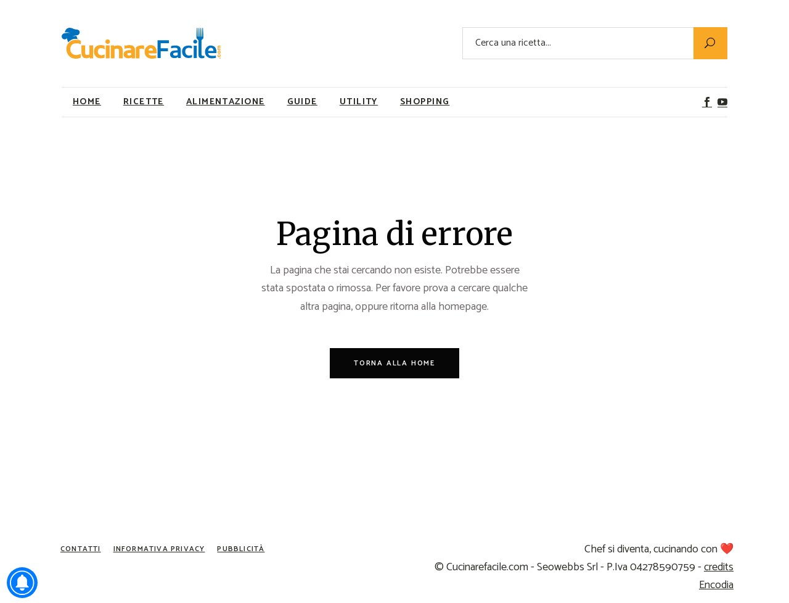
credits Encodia (716, 576)
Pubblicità (240, 549)
